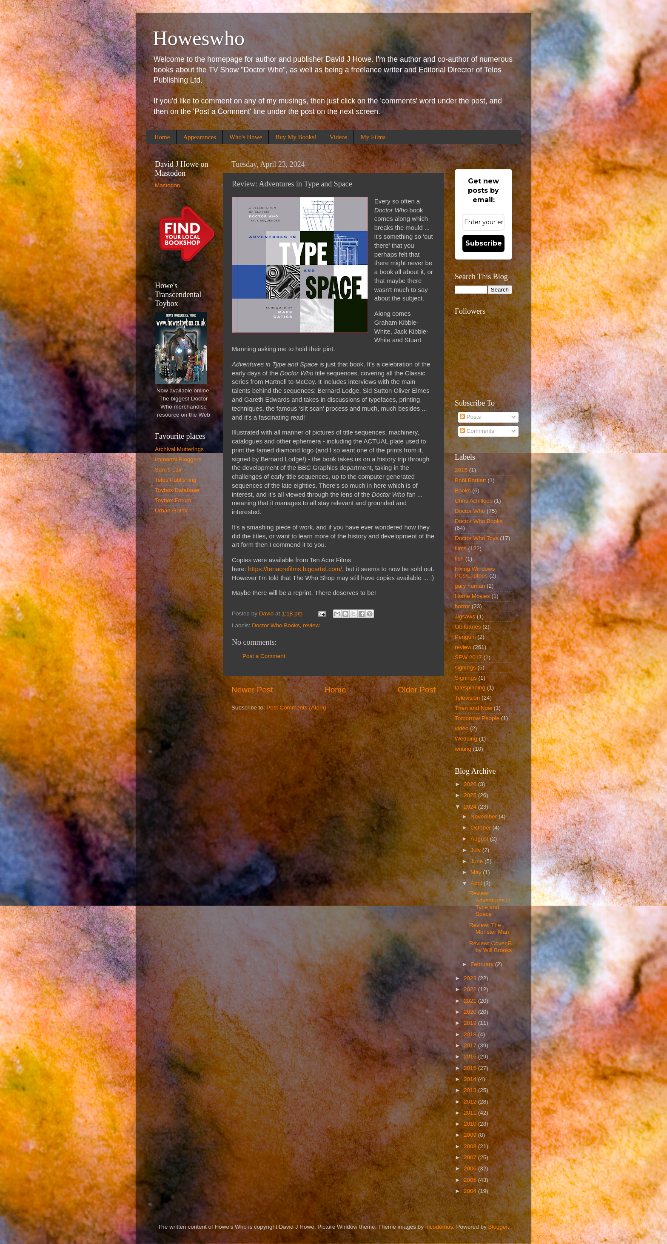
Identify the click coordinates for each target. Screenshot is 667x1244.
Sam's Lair (168, 469)
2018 (471, 1034)
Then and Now (473, 708)
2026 (471, 784)
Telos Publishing (176, 480)
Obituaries (468, 626)
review (311, 625)
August (480, 838)
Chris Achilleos (474, 501)
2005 (471, 1180)
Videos (339, 137)
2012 (471, 1101)
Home (162, 137)
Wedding (466, 738)
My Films (372, 137)
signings (465, 667)
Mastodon (167, 185)
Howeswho (199, 38)
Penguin (465, 637)
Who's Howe (245, 137)
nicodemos (439, 1227)
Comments (477, 431)
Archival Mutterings (179, 449)
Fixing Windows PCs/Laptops (475, 572)
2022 (471, 989)
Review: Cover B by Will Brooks (490, 946)
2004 (471, 1191)
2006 (471, 1168)
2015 (461, 470)
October (481, 827)
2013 (471, 1090)
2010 (471, 1124)
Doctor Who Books (276, 625)
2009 (471, 1135)
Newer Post (252, 689)
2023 (471, 978)
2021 (471, 1001)
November (484, 816)
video (461, 728)
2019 (471, 1023)
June (477, 861)
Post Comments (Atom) (296, 707)
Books (463, 490)
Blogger (498, 1227)
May (476, 872)
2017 (471, 1045)
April (477, 883)
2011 (471, 1113)
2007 (471, 1157)
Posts (470, 417)
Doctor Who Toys (477, 538)
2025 (471, 795)
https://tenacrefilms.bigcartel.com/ (295, 569)
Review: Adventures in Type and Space (490, 903)
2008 (471, 1146)
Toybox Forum (173, 500)
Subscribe (483, 243)
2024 (471, 807)
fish (459, 558)
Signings (466, 678)
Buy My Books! (295, 137)
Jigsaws (465, 616)
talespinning (470, 687)
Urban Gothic (172, 510)
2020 (471, 1012)
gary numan (470, 586)
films (461, 548)
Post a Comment (263, 656)
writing (463, 749)
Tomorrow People (477, 718)
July (476, 850)
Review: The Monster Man (489, 928)
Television (467, 698)
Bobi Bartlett (470, 480)
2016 (471, 1056)
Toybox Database (177, 490)
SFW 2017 (468, 657)
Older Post (417, 689)
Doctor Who (470, 511)
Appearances (199, 137)
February (482, 964)
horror (462, 606)
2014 (471, 1079)
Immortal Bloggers (178, 459)
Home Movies (472, 596)
